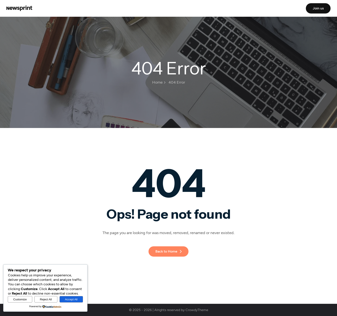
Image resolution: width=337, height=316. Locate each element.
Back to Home (168, 251)
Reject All (46, 299)
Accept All (71, 299)
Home (158, 82)
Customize (20, 299)
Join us (318, 8)
